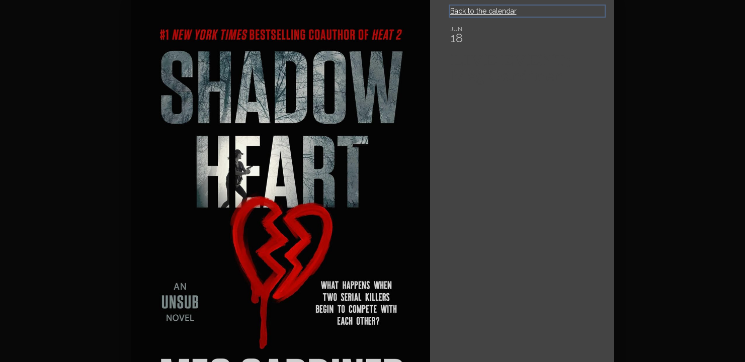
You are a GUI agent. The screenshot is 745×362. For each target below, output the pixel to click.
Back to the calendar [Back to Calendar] (483, 11)
